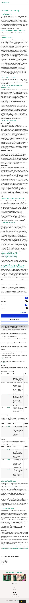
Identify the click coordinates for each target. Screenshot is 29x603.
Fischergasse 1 (5, 2)
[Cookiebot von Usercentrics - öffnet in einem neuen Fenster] (20, 279)
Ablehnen (14, 322)
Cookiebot (3, 362)
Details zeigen (23, 312)
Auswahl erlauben (14, 319)
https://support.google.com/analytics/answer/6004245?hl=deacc (15, 548)
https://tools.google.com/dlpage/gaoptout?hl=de (12, 544)
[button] (27, 2)
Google (8, 395)
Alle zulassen (14, 315)
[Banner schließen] (27, 279)
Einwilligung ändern (4, 358)
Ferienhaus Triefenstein (14, 572)
